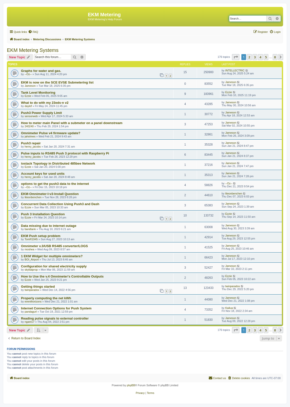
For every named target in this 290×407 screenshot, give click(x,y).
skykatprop (31, 269)
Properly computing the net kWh (46, 298)
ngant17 (30, 321)
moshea (29, 249)
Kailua (229, 307)
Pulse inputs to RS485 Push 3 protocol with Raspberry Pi (65, 153)
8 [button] (275, 57)
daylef (28, 106)
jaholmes (30, 136)
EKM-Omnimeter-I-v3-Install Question (50, 194)
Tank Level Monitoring (38, 92)
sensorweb (31, 116)
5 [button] (266, 57)
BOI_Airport (32, 259)
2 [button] (249, 57)
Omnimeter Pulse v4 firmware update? (50, 133)
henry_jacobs (33, 146)
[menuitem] (33, 32)
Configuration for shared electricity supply (54, 266)
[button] (235, 57)
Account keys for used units (43, 173)
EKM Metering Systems (32, 50)
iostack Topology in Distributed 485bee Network (58, 163)
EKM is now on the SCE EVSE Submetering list (57, 82)
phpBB (131, 385)
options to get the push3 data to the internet (55, 184)
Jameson (30, 85)
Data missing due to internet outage (48, 226)
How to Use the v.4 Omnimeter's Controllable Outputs (62, 276)
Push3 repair (31, 143)
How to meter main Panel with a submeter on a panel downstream (71, 123)
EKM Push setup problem (40, 236)
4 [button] (260, 57)
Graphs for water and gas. (41, 71)
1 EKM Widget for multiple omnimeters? (52, 256)
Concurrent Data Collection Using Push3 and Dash (60, 204)
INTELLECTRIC (235, 70)
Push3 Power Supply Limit (41, 113)
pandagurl (31, 311)
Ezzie (28, 95)
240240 (29, 126)
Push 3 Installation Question (43, 214)
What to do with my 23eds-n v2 (45, 103)
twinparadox (32, 289)
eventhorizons (33, 301)
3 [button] (255, 57)
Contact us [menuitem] (217, 378)
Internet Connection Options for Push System (56, 308)
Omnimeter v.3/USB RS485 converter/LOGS (54, 246)
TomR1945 (31, 239)
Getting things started (38, 286)
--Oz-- (28, 74)
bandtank (30, 229)
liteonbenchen (33, 197)
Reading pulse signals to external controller (55, 318)
